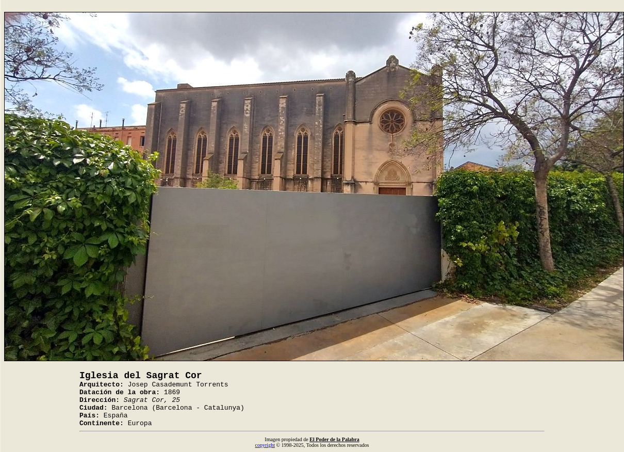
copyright (265, 445)
